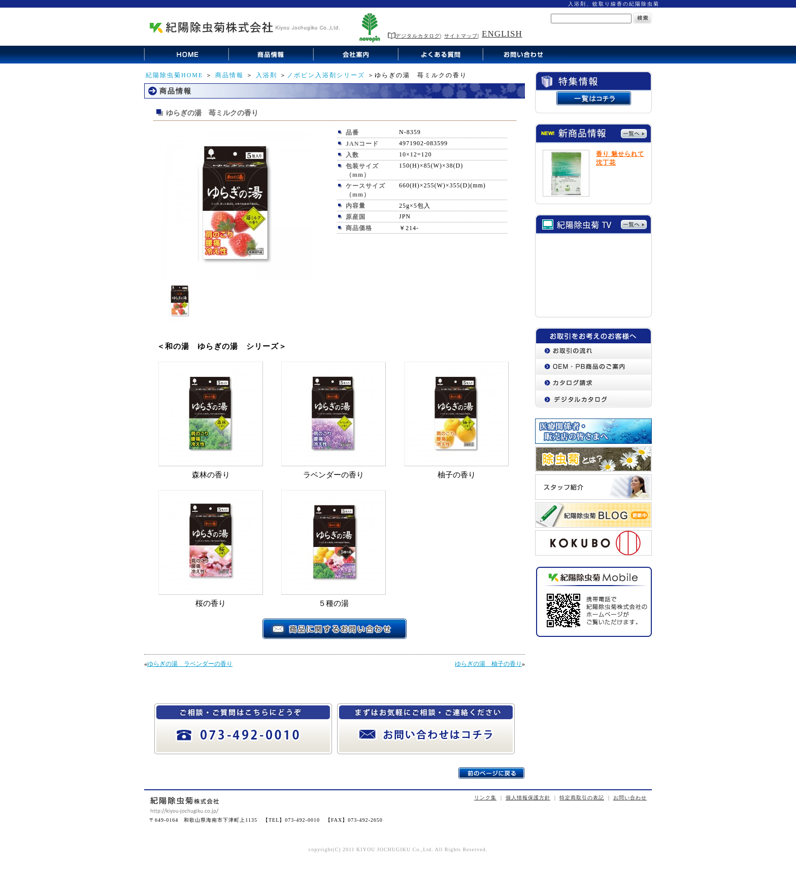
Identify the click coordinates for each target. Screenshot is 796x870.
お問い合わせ (630, 797)
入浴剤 (266, 75)
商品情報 (229, 75)
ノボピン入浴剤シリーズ (326, 75)
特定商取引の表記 (581, 797)
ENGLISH (502, 34)
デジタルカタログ (414, 36)
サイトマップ (461, 36)
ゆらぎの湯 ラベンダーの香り (190, 663)
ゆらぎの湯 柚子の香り (488, 663)
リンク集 (485, 797)
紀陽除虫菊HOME (174, 75)
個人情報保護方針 (528, 797)
